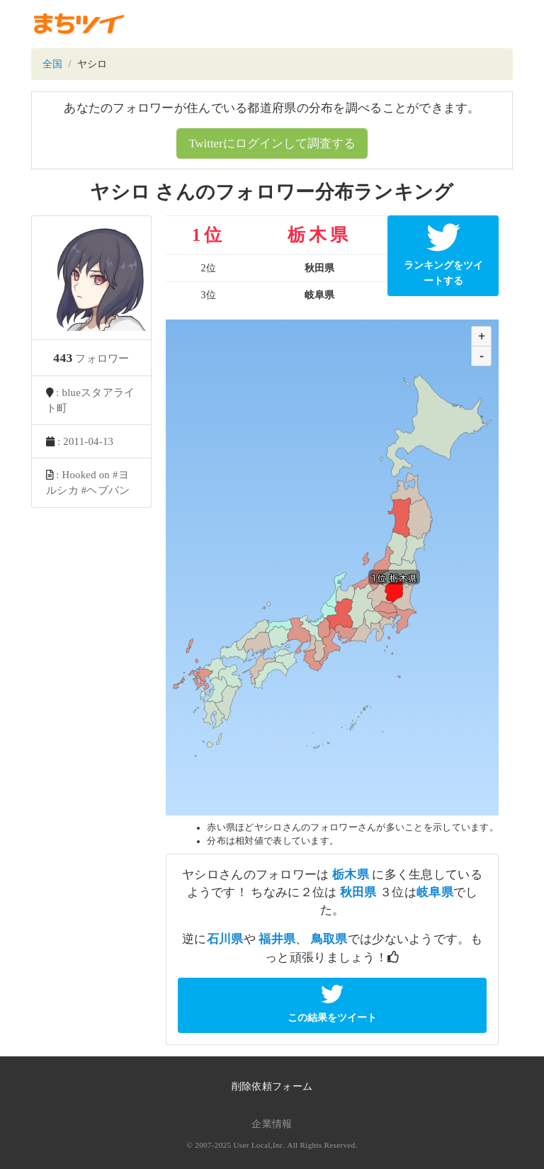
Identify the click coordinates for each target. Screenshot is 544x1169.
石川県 (225, 939)
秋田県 (358, 892)
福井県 (277, 939)
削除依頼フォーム (272, 1086)
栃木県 (350, 874)
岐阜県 (434, 892)
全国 (52, 64)
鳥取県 (329, 939)
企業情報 (271, 1124)
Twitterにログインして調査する (271, 143)
